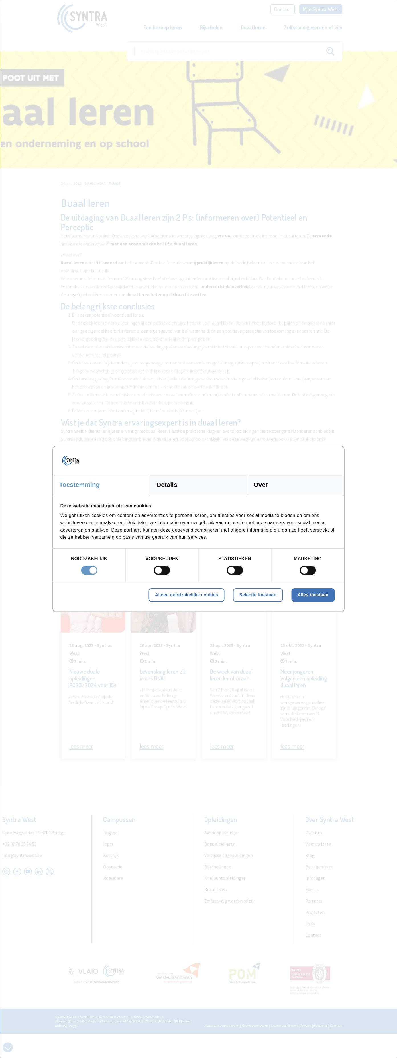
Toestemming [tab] (79, 484)
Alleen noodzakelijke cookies (186, 594)
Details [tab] (166, 484)
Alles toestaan (313, 594)
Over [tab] (261, 484)
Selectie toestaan (257, 594)
